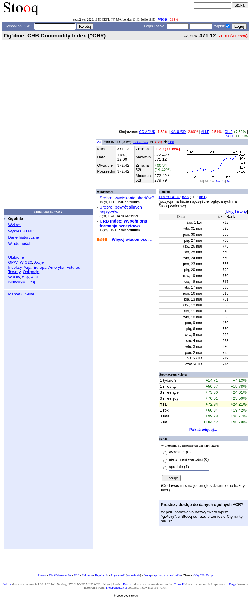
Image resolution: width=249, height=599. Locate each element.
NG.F (230, 136)
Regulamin (102, 575)
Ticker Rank (140, 142)
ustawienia (133, 575)
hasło (160, 26)
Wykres (14, 225)
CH (202, 575)
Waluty (14, 277)
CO (196, 575)
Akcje (39, 262)
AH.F (205, 132)
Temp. (210, 575)
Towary (14, 272)
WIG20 (162, 19)
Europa (40, 267)
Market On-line (21, 294)
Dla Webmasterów (60, 575)
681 (202, 197)
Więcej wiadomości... (132, 239)
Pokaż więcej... (203, 429)
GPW (12, 262)
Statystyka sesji (22, 282)
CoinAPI (179, 584)
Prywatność (118, 575)
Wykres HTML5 (21, 231)
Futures (73, 267)
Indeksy (14, 267)
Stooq (147, 575)
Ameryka (56, 267)
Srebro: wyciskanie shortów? (127, 198)
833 (185, 197)
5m (218, 181)
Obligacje (31, 272)
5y (228, 181)
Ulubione (16, 257)
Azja (27, 267)
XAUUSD (178, 132)
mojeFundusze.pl (116, 587)
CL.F (228, 132)
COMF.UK (147, 132)
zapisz (219, 26)
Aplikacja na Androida (167, 575)
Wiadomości (19, 243)
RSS (76, 575)
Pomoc (42, 575)
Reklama (87, 575)
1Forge (231, 584)
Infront (7, 584)
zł (36, 277)
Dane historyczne (23, 237)
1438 (171, 142)
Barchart (128, 584)
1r (223, 181)
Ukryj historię (236, 211)
